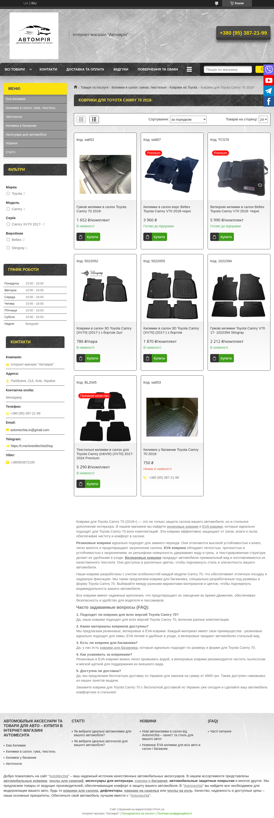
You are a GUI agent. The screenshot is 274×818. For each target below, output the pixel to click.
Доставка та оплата (85, 69)
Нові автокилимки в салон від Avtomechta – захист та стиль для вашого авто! (167, 735)
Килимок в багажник (21, 125)
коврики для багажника (119, 648)
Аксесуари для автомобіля (26, 134)
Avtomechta (193, 786)
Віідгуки (121, 69)
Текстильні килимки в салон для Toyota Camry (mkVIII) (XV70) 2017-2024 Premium (104, 454)
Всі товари (15, 69)
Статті (10, 152)
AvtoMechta (58, 776)
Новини (11, 143)
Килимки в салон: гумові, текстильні (139, 87)
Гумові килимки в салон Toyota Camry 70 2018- (101, 209)
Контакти (48, 69)
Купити (92, 237)
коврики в (151, 781)
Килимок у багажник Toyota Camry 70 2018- (170, 452)
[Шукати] (262, 69)
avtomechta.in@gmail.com (30, 430)
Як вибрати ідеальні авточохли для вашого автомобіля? (101, 743)
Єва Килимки (16, 745)
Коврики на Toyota (183, 87)
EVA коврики (212, 526)
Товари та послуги (94, 87)
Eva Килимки (16, 99)
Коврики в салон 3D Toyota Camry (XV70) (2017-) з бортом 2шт (103, 330)
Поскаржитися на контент (138, 813)
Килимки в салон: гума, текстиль (30, 108)
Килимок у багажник (21, 757)
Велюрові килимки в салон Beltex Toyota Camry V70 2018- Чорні (237, 209)
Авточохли (14, 117)
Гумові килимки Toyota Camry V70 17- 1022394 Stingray (237, 330)
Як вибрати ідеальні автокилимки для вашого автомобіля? (102, 733)
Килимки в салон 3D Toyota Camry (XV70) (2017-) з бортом (171, 330)
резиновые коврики (182, 526)
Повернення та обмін (158, 69)
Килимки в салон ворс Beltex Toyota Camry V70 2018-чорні (167, 209)
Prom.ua (159, 809)
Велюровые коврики (143, 558)
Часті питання (220, 731)
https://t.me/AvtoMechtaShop (32, 446)
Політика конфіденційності (174, 813)
